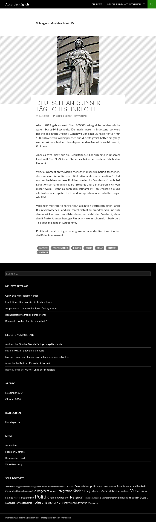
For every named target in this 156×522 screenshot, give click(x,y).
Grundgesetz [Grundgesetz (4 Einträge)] (40, 491)
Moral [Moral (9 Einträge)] (135, 490)
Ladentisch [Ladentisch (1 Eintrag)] (95, 491)
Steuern (112, 248)
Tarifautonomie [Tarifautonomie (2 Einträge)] (23, 502)
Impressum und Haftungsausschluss (126, 4)
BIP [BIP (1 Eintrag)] (43, 486)
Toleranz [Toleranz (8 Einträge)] (40, 502)
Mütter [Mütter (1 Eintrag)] (144, 491)
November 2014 (14, 392)
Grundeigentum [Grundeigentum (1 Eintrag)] (25, 491)
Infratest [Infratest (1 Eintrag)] (53, 491)
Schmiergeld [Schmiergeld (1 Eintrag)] (96, 498)
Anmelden (11, 445)
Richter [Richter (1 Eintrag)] (87, 498)
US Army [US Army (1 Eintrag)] (57, 503)
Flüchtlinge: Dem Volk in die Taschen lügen (28, 301)
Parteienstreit (60, 248)
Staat (100, 248)
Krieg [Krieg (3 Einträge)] (86, 491)
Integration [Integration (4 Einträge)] (65, 491)
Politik (77, 248)
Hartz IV (43, 248)
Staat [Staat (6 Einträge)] (144, 497)
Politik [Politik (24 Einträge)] (42, 496)
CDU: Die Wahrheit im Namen (22, 295)
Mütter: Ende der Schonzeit (29, 350)
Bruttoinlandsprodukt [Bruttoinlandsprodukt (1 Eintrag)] (54, 486)
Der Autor (97, 4)
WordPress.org (13, 464)
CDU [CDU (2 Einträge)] (67, 486)
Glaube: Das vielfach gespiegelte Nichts (40, 344)
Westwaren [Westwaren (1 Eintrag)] (93, 503)
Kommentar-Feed (15, 458)
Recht (89, 248)
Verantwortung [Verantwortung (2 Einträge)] (70, 502)
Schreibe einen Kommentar (71, 116)
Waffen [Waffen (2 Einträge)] (83, 502)
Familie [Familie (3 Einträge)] (121, 486)
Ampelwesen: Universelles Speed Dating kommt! (31, 308)
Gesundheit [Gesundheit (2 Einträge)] (11, 491)
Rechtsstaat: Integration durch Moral (25, 314)
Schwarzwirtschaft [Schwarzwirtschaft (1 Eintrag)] (109, 498)
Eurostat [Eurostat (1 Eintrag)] (112, 486)
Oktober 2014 (13, 399)
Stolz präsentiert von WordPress (56, 517)
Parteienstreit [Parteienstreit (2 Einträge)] (26, 497)
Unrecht (43, 252)
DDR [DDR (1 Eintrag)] (72, 486)
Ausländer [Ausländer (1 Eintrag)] (24, 486)
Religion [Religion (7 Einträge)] (76, 497)
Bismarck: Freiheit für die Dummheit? (26, 321)
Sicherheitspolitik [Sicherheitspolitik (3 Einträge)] (128, 497)
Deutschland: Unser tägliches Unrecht (68, 106)
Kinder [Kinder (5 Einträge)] (78, 491)
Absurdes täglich (17, 4)
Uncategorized (13, 422)
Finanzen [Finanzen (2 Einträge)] (131, 486)
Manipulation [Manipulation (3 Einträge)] (108, 491)
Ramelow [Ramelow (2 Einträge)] (55, 497)
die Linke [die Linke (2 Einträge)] (103, 486)
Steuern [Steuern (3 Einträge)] (10, 502)
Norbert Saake (13, 356)
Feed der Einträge (15, 451)
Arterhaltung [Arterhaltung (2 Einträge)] (12, 486)
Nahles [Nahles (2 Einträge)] (9, 497)
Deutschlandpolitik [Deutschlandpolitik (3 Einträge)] (86, 486)
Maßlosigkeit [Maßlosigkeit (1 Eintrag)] (123, 491)
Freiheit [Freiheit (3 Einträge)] (141, 486)
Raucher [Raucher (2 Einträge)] (65, 497)
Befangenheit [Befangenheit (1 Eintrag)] (35, 486)
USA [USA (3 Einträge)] (50, 502)
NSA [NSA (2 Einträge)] (15, 497)
